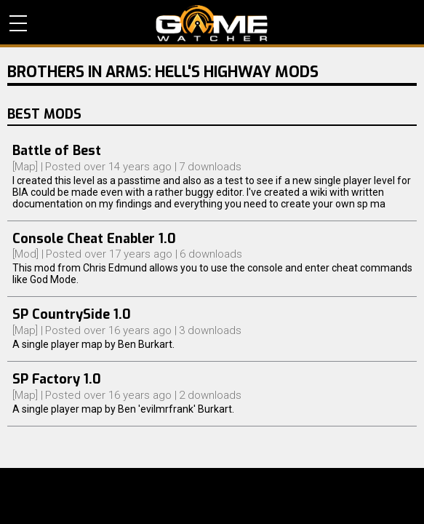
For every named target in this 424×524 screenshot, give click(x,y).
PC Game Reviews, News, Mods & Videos (212, 23)
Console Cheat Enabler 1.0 (94, 238)
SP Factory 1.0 (56, 379)
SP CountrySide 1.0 (71, 314)
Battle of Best (56, 150)
